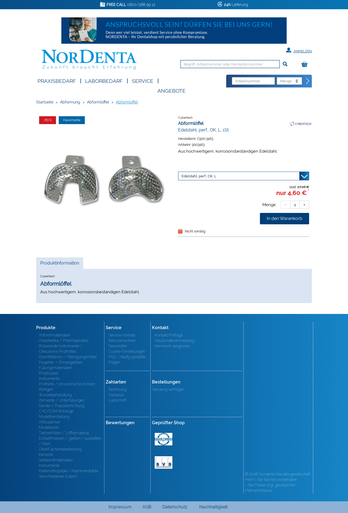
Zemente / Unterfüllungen (62, 400)
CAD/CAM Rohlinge (56, 411)
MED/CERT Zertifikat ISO (163, 439)
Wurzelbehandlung (55, 395)
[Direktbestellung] (308, 81)
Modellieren (49, 427)
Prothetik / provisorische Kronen (67, 384)
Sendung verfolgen (168, 389)
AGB (146, 506)
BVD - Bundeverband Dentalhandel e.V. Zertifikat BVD (163, 462)
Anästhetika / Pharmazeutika (63, 340)
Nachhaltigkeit (213, 506)
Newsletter (117, 346)
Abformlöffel (98, 102)
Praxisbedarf (57, 80)
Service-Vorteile (121, 335)
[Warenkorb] (306, 64)
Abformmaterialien (54, 335)
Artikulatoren (49, 422)
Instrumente (49, 378)
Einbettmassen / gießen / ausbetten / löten (70, 441)
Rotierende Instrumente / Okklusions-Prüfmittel (61, 349)
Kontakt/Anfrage (169, 335)
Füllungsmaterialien (55, 368)
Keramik (46, 454)
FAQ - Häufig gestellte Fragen (127, 359)
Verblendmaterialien (56, 460)
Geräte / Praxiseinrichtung (61, 406)
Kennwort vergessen (172, 346)
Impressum (120, 506)
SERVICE (142, 80)
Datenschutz (174, 506)
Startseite (44, 102)
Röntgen (46, 389)
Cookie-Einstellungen (126, 351)
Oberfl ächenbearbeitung (60, 449)
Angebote (171, 90)
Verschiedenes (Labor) (58, 476)
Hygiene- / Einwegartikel (60, 362)
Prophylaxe (48, 373)
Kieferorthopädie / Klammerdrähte (68, 471)
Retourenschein (122, 340)
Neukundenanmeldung (174, 340)
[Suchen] (285, 64)
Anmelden (299, 50)
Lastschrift (117, 400)
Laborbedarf (104, 80)
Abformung (70, 102)
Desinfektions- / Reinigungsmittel (68, 357)
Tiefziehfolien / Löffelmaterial (64, 433)
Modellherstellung (54, 416)
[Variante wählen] (243, 176)
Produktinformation (59, 264)
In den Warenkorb (284, 218)
